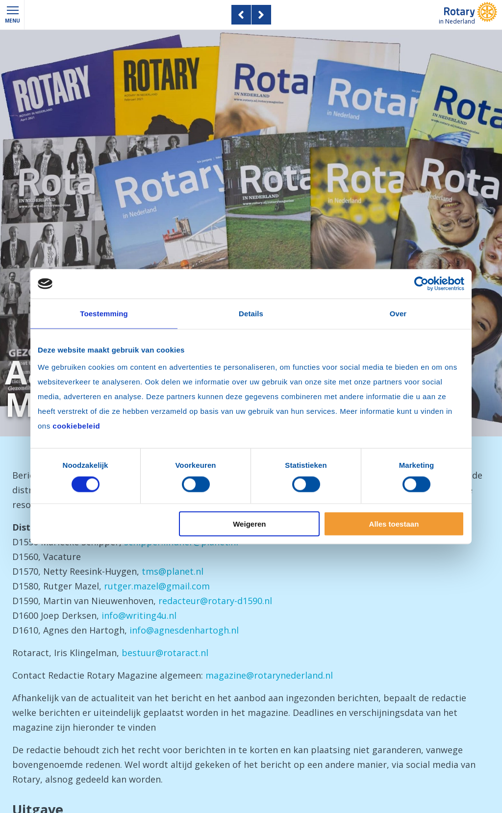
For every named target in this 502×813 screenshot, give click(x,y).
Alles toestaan (394, 523)
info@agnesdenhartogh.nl (184, 630)
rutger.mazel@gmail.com (157, 586)
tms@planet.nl (172, 571)
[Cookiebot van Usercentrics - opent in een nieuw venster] (421, 284)
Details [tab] (251, 313)
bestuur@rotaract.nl (165, 653)
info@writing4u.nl (138, 615)
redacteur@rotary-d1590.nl (215, 601)
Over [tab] (398, 313)
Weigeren (249, 523)
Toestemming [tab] (104, 313)
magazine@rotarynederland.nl (269, 675)
